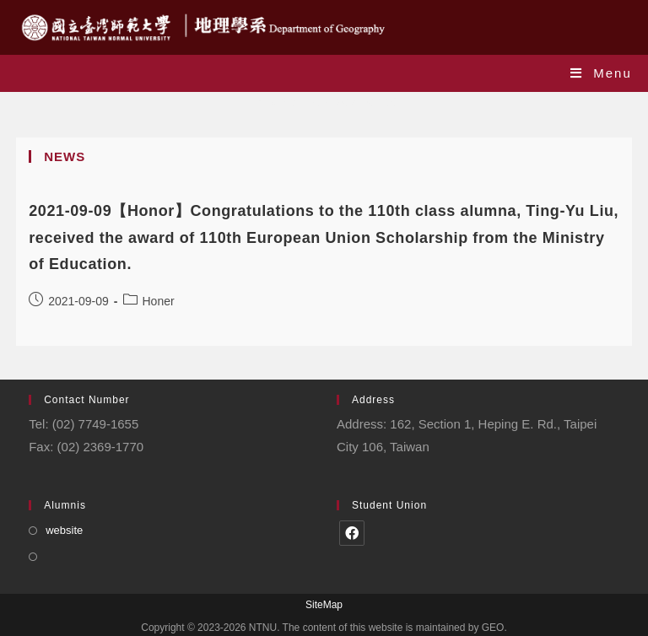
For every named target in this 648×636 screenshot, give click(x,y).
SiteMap (324, 605)
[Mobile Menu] (601, 73)
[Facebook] (351, 533)
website (64, 530)
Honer (159, 301)
